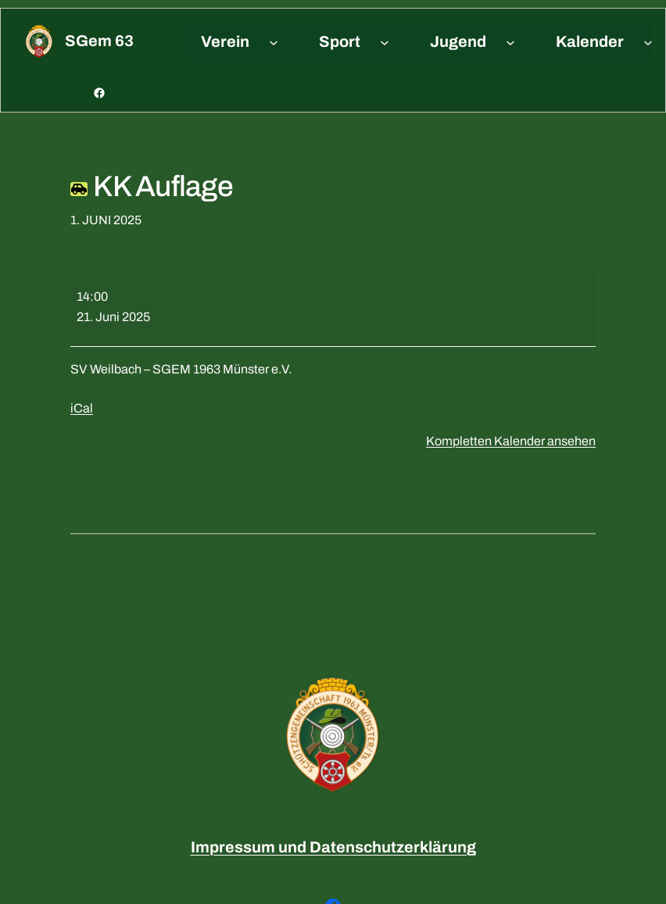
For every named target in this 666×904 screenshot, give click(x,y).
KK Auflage (151, 186)
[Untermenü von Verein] (273, 41)
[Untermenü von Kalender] (648, 41)
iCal (81, 408)
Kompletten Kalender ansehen (511, 441)
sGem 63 (99, 40)
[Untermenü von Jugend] (510, 41)
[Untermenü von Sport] (384, 41)
